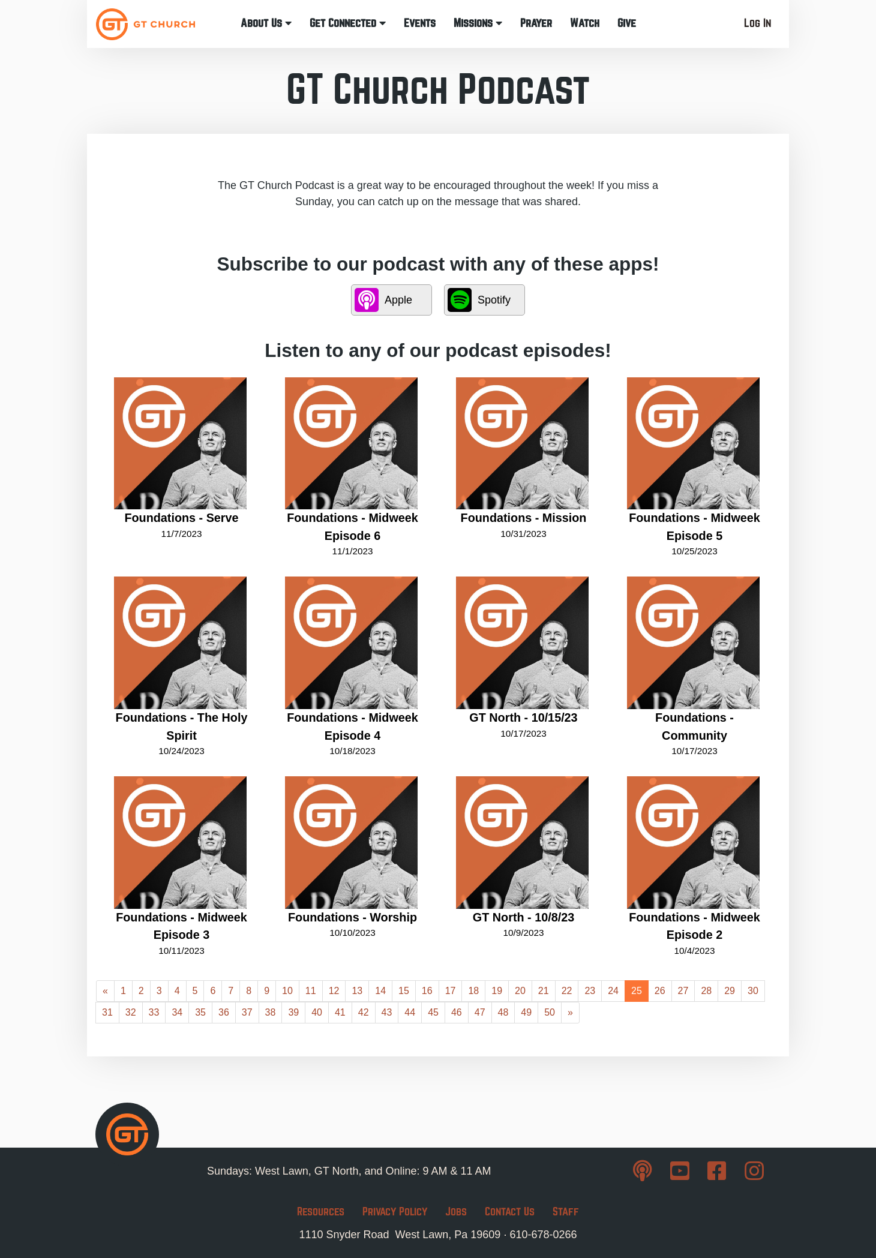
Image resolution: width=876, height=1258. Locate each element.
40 (316, 1012)
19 (496, 991)
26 (660, 991)
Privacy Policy (394, 1211)
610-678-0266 (543, 1235)
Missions (478, 23)
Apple (383, 300)
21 (543, 991)
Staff (566, 1211)
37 (247, 1012)
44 (409, 1012)
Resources (320, 1211)
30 (753, 991)
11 (310, 991)
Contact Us (510, 1211)
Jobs (456, 1211)
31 (107, 1012)
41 (340, 1012)
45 (433, 1012)
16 (427, 991)
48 (503, 1012)
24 (613, 991)
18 (473, 991)
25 (636, 991)
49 (526, 1012)
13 (357, 991)
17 (450, 991)
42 (363, 1012)
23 (589, 991)
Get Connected (348, 23)
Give (626, 23)
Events (420, 23)
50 (549, 1012)
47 (480, 1012)
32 (130, 1012)
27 (683, 991)
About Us (266, 23)
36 (223, 1012)
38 (270, 1012)
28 (706, 991)
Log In (757, 23)
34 (177, 1012)
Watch (584, 23)
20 (520, 991)
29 (729, 991)
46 (456, 1012)
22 (567, 991)
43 (387, 1012)
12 (334, 991)
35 (200, 1012)
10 (287, 991)
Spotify (479, 300)
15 (403, 991)
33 (154, 1012)
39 (293, 1012)
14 (380, 991)
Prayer (536, 23)
